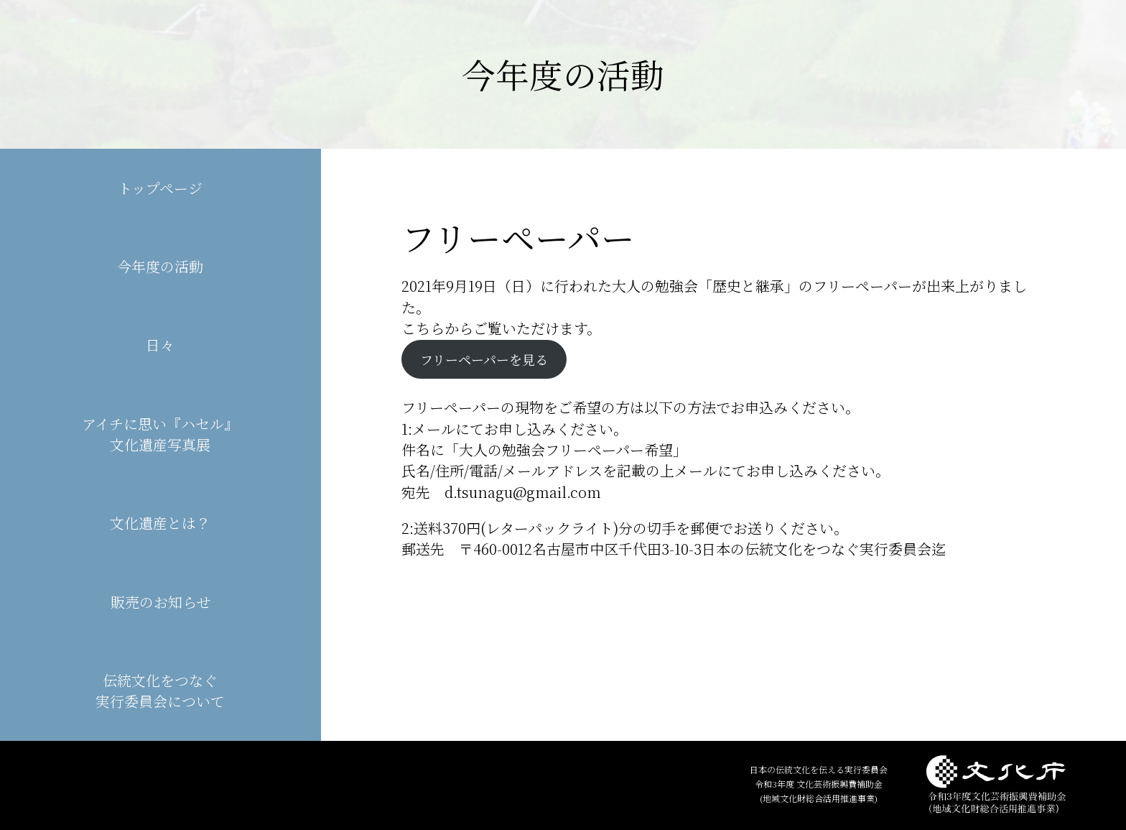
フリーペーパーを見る (484, 359)
